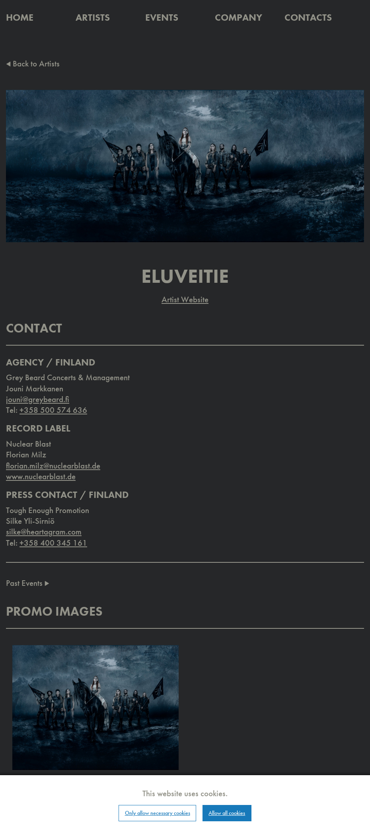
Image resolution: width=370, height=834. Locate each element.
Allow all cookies (226, 813)
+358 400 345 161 (53, 542)
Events (161, 17)
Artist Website (185, 299)
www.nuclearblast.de (41, 476)
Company (238, 17)
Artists (93, 17)
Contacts (308, 17)
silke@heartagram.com (44, 531)
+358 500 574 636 (53, 409)
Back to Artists (33, 63)
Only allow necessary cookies (157, 813)
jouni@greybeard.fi (37, 399)
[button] (95, 707)
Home (19, 17)
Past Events (27, 582)
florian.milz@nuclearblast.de (53, 465)
